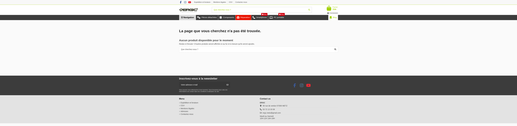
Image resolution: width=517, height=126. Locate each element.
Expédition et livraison (202, 2)
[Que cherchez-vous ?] (309, 10)
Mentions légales (219, 2)
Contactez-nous (241, 2)
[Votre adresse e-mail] (202, 85)
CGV (231, 2)
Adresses (184, 111)
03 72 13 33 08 (269, 109)
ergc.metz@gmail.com (272, 113)
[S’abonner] (227, 85)
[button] (243, 17)
